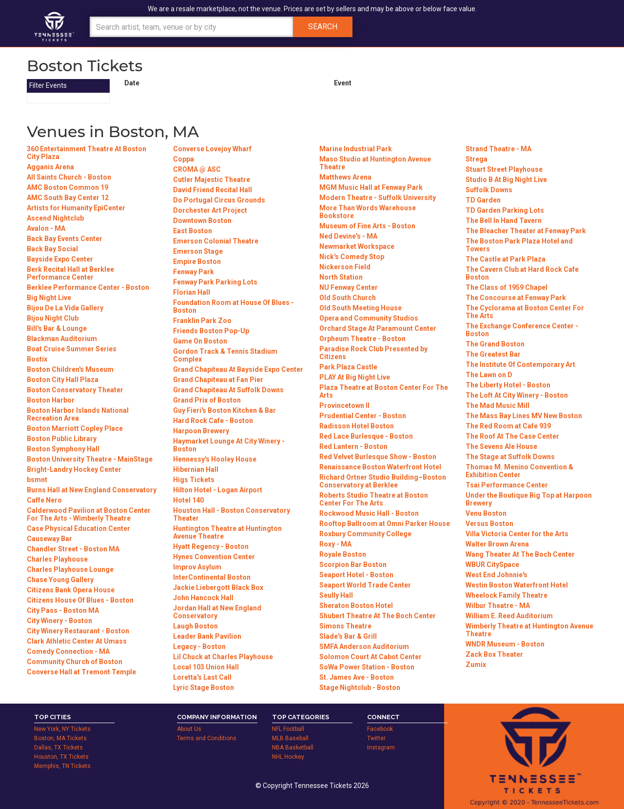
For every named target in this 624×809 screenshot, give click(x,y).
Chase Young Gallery (60, 580)
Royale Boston (342, 554)
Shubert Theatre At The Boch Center (377, 616)
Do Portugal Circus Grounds (219, 200)
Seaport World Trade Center (365, 585)
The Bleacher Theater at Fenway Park (526, 231)
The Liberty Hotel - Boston (508, 385)
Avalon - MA (46, 228)
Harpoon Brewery (201, 431)
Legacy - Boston (199, 646)
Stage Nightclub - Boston (359, 687)
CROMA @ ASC (197, 169)
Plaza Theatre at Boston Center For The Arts (383, 391)
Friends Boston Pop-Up (211, 331)
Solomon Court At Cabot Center (370, 657)
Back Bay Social (52, 249)
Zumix (476, 664)
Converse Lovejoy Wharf (212, 149)
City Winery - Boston (59, 621)
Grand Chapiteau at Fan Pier (218, 380)
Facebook (380, 729)
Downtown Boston (202, 220)
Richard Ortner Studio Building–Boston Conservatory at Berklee (382, 481)
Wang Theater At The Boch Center (520, 554)
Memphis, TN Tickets (62, 766)
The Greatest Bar (493, 354)
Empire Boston (197, 261)
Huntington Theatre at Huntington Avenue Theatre (227, 532)
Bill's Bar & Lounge (57, 328)
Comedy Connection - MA (68, 651)
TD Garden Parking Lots (505, 210)
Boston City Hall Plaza (62, 380)
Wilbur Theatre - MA (498, 605)
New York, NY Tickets (62, 729)
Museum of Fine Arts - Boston (367, 226)
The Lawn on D (489, 375)
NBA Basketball (292, 747)
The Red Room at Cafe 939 (508, 426)
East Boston (192, 231)
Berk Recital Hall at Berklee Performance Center (70, 273)
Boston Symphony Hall (63, 449)
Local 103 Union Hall (206, 667)
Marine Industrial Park (355, 149)
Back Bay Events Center (64, 239)
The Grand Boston (495, 344)
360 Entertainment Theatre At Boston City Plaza (86, 153)
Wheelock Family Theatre (506, 595)
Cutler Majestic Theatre (211, 179)
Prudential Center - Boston (362, 416)
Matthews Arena (345, 177)
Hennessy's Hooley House (214, 459)
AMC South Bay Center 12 (68, 198)
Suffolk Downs (489, 190)
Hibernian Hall (195, 469)
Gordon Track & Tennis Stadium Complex (225, 355)
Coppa (183, 159)
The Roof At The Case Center (512, 436)
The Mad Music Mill (497, 405)
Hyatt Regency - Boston (211, 546)
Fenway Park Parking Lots (215, 282)
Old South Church (347, 298)
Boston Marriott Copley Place (75, 428)
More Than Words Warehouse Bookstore (367, 212)
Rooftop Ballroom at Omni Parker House (384, 523)
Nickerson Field (344, 267)
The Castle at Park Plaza (506, 259)
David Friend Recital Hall (212, 190)
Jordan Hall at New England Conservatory (217, 612)
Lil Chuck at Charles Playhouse (223, 657)
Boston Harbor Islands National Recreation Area (78, 414)
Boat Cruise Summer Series (72, 349)
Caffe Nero (44, 500)
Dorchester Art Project (210, 210)
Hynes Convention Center (214, 557)
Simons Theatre (345, 626)
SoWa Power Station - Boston (366, 667)
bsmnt (37, 480)
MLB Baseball (290, 738)
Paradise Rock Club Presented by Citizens (373, 353)
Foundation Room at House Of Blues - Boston (233, 306)
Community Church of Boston (74, 662)
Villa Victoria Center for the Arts (517, 534)
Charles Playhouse (57, 559)
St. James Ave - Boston (356, 677)
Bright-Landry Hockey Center (74, 469)
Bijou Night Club (52, 318)
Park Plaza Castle (348, 367)
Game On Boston (200, 341)
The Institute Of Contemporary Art (520, 364)
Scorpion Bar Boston (353, 564)
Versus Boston (489, 523)
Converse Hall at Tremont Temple (81, 672)
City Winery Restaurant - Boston (78, 631)
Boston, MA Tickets (60, 738)
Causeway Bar (49, 539)
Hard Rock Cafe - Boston (213, 421)
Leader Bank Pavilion (207, 636)
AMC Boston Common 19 (67, 187)
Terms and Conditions (206, 738)
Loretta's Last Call (202, 677)
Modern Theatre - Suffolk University (377, 198)
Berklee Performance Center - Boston (88, 287)
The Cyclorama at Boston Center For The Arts (525, 312)
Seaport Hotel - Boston (356, 575)
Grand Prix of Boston (207, 400)
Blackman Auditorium (62, 339)
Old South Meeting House (360, 308)
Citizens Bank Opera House (71, 590)
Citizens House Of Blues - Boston (80, 600)
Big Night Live (49, 298)
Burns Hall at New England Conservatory (91, 490)
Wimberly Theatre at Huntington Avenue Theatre (529, 630)
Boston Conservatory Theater (75, 390)
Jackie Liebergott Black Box (218, 587)
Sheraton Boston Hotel (356, 605)
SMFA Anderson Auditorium (364, 646)
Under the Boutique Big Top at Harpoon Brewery (529, 499)
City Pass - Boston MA (63, 610)
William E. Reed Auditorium (509, 616)
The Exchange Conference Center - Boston (522, 330)
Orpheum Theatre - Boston (362, 339)
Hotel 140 (188, 500)
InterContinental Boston (212, 577)
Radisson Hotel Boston (356, 426)
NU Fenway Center (348, 287)
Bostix (37, 359)
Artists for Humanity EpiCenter (76, 208)
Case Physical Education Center (78, 528)
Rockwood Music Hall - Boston (369, 513)
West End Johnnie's (496, 575)
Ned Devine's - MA (348, 236)
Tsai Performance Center (507, 485)
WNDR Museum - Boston (505, 644)
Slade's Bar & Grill (348, 636)
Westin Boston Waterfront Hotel (517, 585)
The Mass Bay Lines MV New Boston (524, 416)
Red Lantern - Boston (353, 446)
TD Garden (483, 200)
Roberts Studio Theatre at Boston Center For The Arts (373, 499)
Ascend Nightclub (55, 218)
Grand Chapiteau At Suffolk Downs (228, 390)
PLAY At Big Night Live (354, 377)
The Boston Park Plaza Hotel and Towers (519, 245)
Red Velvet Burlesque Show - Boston (377, 457)
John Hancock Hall (203, 598)
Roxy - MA (335, 544)
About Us (189, 729)
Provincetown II (344, 405)
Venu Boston (486, 513)
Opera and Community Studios (368, 318)
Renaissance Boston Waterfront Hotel (380, 467)
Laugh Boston (195, 626)
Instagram (381, 747)
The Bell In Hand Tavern (504, 220)
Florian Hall (191, 292)
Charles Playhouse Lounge (70, 569)
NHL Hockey (288, 756)
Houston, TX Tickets (61, 756)
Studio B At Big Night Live (506, 179)
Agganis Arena (50, 167)
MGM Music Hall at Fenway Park (371, 187)
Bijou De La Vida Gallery (65, 308)
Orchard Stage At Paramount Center (377, 328)
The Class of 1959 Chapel (506, 287)
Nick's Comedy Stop (351, 257)
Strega (477, 159)
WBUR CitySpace (492, 564)
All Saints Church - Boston (69, 177)
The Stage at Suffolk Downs (510, 457)
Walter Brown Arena (497, 544)
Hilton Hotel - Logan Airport (217, 490)
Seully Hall (336, 595)
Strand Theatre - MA (498, 149)
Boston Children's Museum (70, 369)
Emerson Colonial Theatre (215, 241)
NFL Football (288, 729)
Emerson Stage (198, 251)
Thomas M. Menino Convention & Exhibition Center (519, 471)
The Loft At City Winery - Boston (517, 395)
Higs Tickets (193, 480)
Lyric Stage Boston (203, 687)
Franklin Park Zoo (202, 320)
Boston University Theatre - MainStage (90, 459)
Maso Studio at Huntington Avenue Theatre (375, 163)
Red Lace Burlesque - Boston (366, 436)
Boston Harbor (51, 400)
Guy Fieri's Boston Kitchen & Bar (224, 410)
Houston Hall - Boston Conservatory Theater (231, 514)
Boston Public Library (62, 439)
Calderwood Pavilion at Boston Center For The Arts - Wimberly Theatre (89, 514)
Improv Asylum (197, 567)
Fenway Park (193, 272)
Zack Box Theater (494, 654)
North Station (341, 277)
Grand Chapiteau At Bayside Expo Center (238, 369)
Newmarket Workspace (356, 246)
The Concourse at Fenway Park (516, 298)
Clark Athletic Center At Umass (77, 641)
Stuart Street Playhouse (504, 169)
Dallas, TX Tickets (58, 747)
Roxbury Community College (365, 534)
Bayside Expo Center (60, 259)
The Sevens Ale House (501, 446)
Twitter (376, 738)
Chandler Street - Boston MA (73, 549)
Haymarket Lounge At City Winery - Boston (229, 445)
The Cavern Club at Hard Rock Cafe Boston (522, 273)
